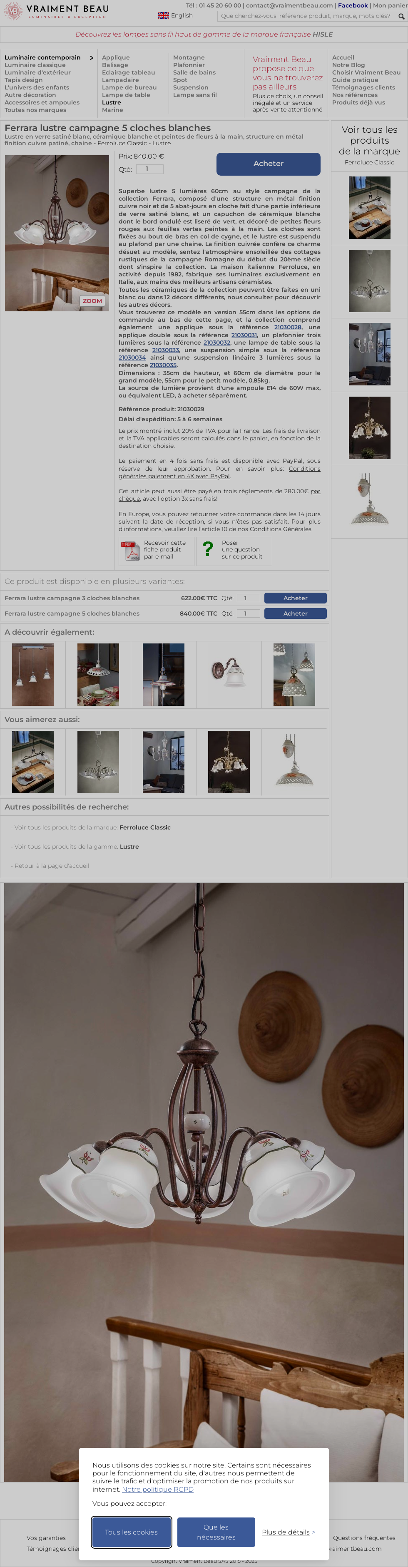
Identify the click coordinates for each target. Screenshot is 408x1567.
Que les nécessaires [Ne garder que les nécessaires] (216, 1532)
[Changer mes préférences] (285, 1532)
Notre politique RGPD (158, 1489)
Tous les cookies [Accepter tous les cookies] (131, 1532)
